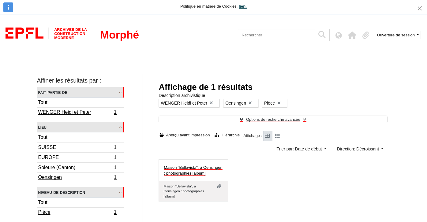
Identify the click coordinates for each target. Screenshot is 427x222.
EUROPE (77, 158)
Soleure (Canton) (77, 168)
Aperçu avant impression (185, 135)
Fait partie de (52, 92)
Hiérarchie (227, 135)
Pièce (77, 213)
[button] (352, 35)
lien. (243, 6)
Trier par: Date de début (300, 148)
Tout (42, 102)
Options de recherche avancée (273, 119)
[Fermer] (420, 8)
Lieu (42, 127)
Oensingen (77, 178)
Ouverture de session (396, 35)
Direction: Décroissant (358, 148)
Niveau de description (61, 192)
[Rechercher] (276, 35)
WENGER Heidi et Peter (77, 113)
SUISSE (77, 148)
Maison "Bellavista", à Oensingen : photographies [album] (193, 170)
